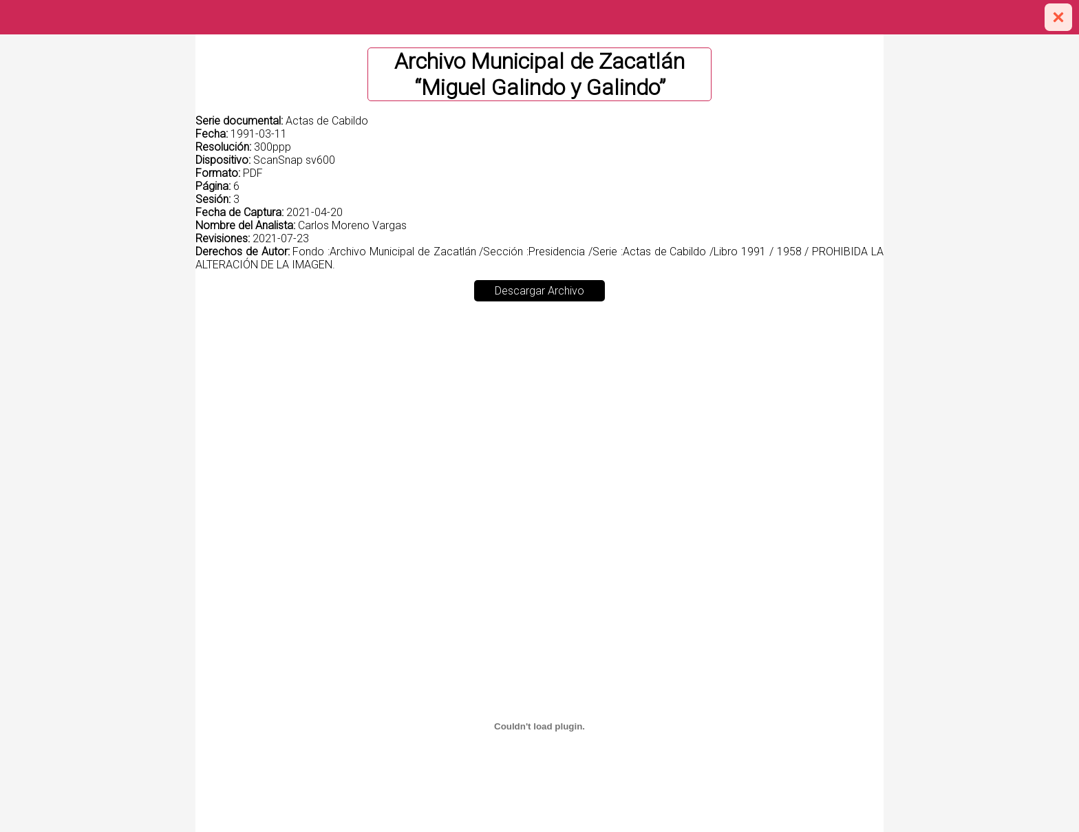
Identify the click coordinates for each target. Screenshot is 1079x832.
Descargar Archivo (539, 290)
